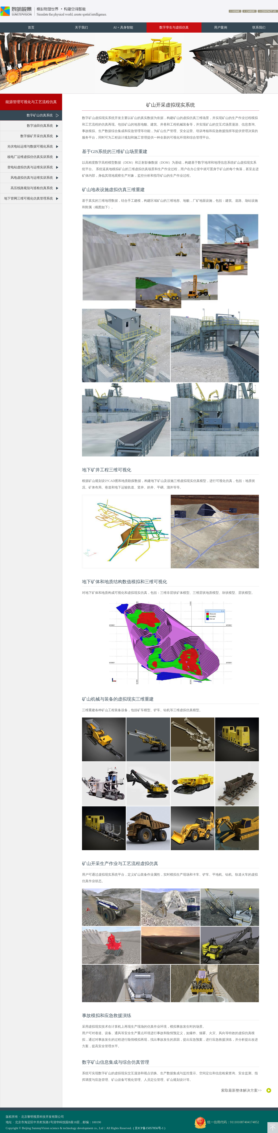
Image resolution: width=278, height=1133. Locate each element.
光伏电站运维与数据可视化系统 (30, 146)
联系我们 (258, 27)
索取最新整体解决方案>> (241, 1090)
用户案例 (220, 27)
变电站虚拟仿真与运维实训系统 (30, 167)
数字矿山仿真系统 (40, 115)
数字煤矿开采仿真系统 (36, 136)
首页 (31, 27)
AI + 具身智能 (123, 27)
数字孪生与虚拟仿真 (174, 27)
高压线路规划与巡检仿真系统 (32, 188)
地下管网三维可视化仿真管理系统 (28, 198)
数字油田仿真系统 (40, 125)
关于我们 (81, 27)
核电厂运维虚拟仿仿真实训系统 (30, 157)
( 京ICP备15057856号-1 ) (149, 1128)
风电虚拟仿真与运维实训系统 (32, 177)
